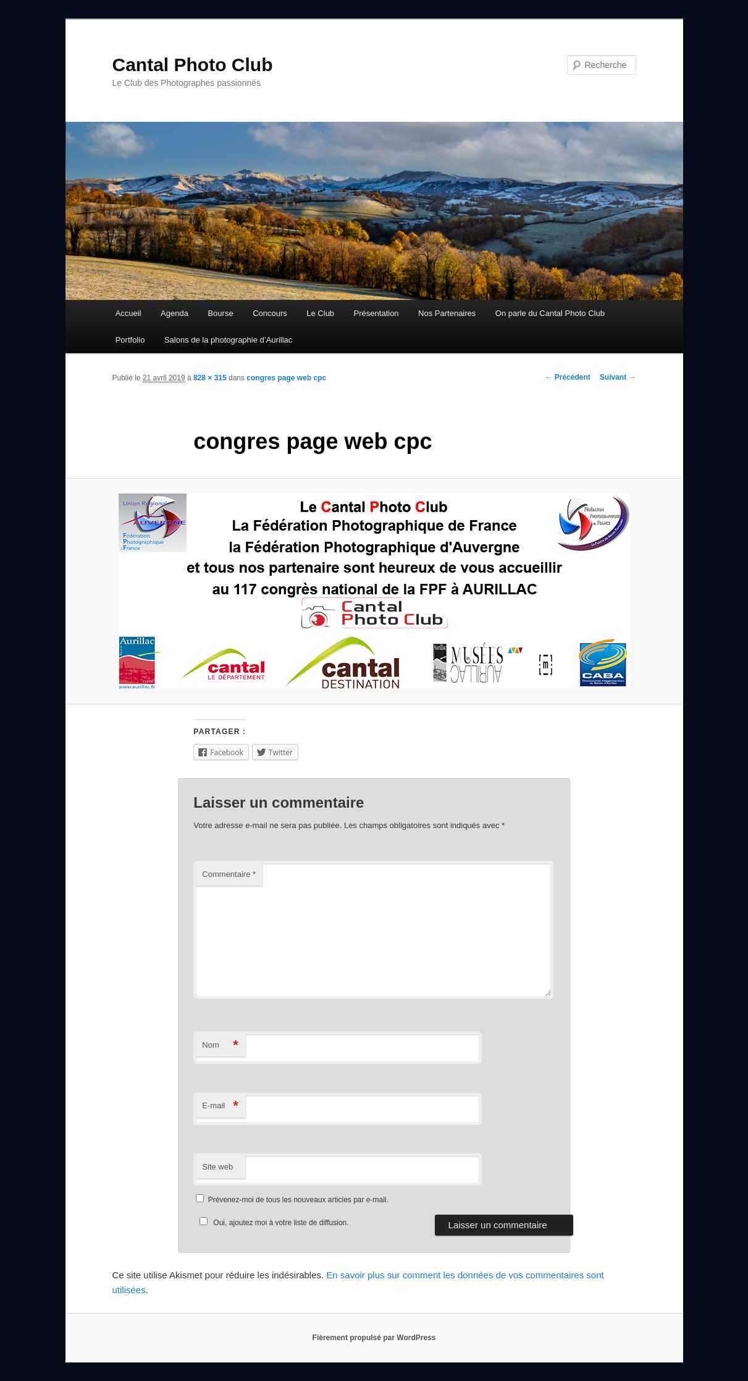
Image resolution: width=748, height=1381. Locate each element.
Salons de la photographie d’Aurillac (228, 339)
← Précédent (567, 377)
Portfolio (130, 339)
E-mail (220, 1106)
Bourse (220, 313)
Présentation (376, 313)
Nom (220, 1045)
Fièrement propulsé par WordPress (374, 1337)
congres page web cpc (286, 378)
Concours (270, 313)
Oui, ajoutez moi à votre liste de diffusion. (272, 1222)
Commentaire (229, 874)
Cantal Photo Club (192, 64)
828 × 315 (210, 378)
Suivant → (618, 377)
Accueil (128, 313)
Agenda (174, 313)
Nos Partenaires (447, 313)
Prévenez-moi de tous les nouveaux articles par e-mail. (298, 1199)
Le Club (320, 313)
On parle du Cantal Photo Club (550, 313)
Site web (217, 1166)
